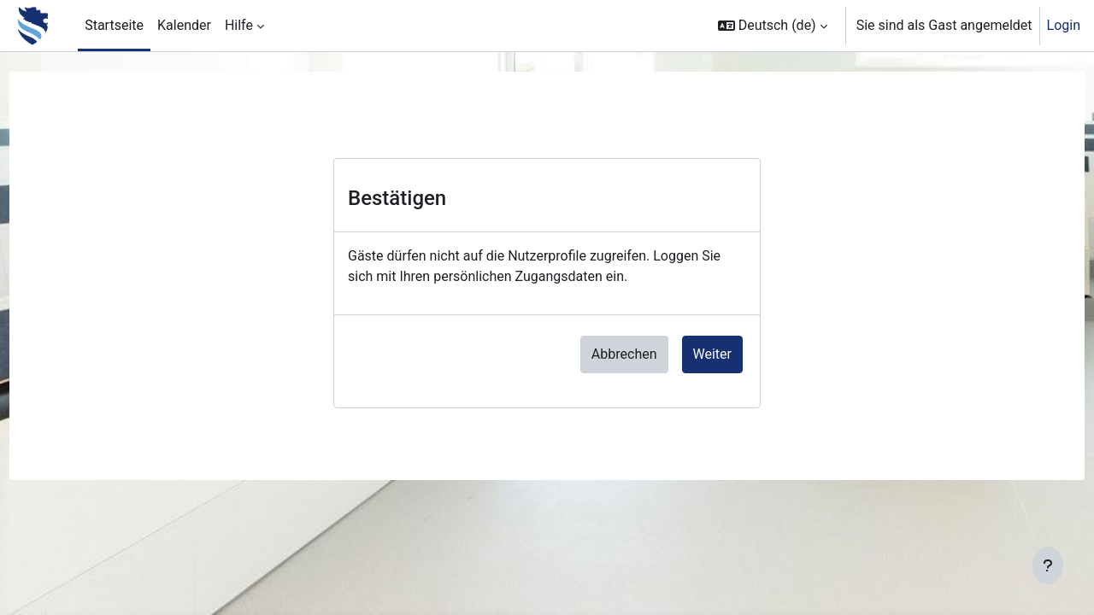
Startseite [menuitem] (114, 25)
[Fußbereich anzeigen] (1047, 565)
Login (1063, 25)
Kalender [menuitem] (184, 25)
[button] (772, 25)
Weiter (712, 354)
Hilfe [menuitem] (239, 25)
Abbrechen (624, 354)
